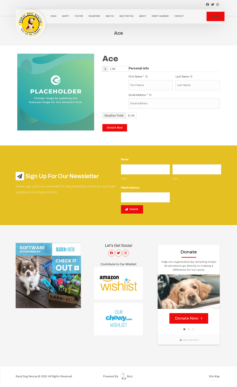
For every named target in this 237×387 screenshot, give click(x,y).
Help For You (126, 16)
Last (175, 178)
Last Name (183, 77)
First (123, 178)
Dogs (53, 16)
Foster (79, 16)
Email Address (140, 95)
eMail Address (130, 188)
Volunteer (94, 16)
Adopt (65, 16)
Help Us (110, 16)
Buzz (126, 376)
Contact (179, 16)
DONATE (215, 16)
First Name (138, 77)
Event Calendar (160, 16)
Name (125, 159)
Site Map (214, 376)
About (142, 16)
